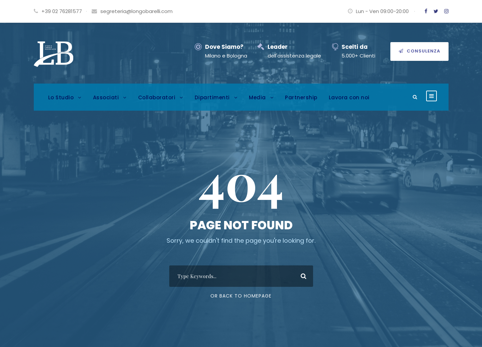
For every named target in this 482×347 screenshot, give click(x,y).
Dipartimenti (212, 97)
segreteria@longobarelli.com (136, 11)
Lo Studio (61, 97)
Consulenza (419, 51)
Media (257, 97)
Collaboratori (157, 97)
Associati (106, 97)
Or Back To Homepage (241, 296)
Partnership (301, 97)
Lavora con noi (349, 97)
